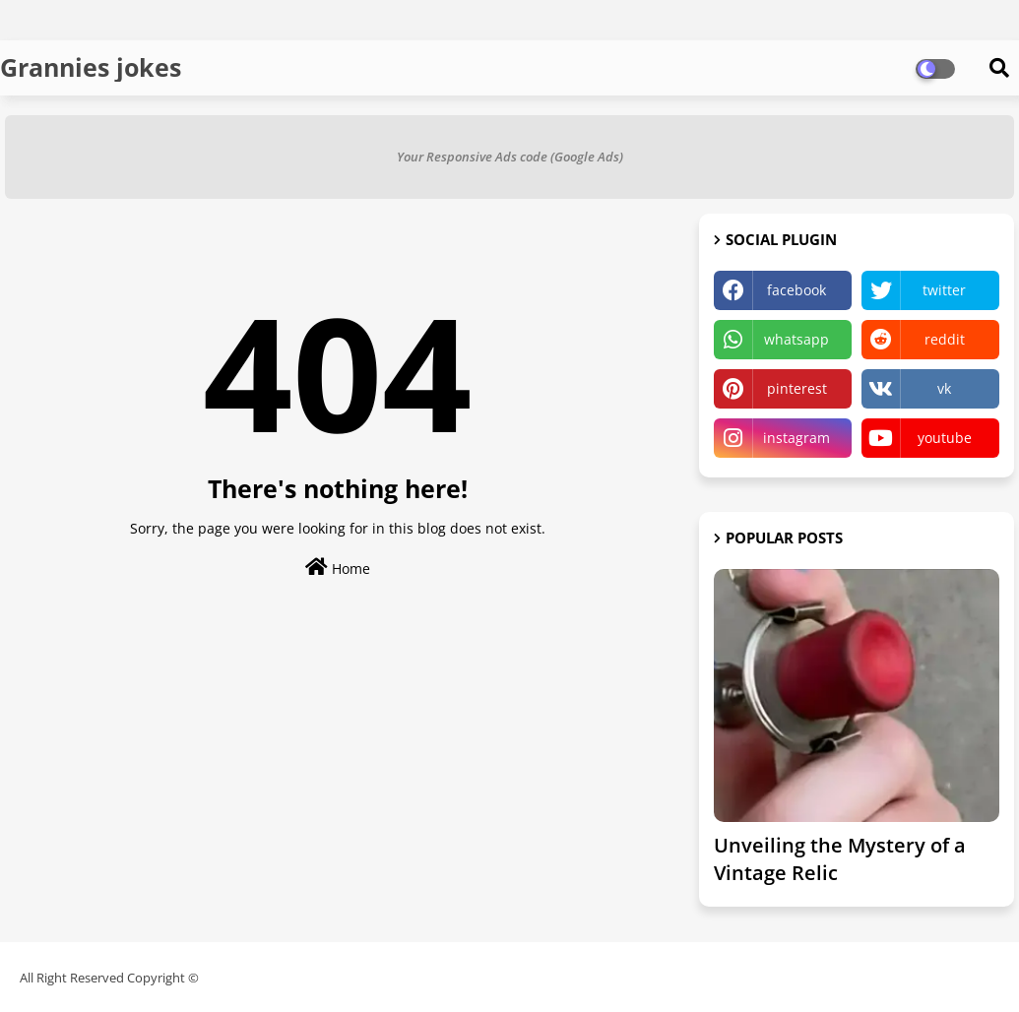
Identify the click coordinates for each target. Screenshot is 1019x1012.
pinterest (797, 388)
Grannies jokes (90, 67)
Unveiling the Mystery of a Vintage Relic (840, 859)
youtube (945, 437)
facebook (796, 290)
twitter (944, 290)
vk (944, 388)
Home (337, 567)
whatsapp (796, 339)
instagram (796, 437)
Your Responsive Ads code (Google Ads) (510, 156)
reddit (944, 339)
